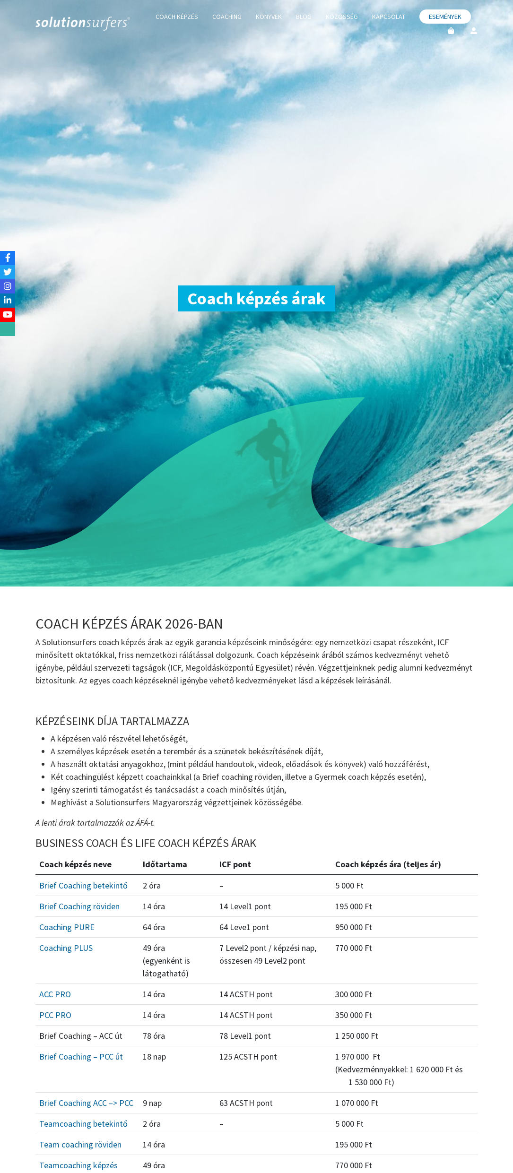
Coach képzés (177, 16)
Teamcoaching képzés (78, 1165)
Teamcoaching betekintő (83, 1123)
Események (445, 16)
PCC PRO (55, 1014)
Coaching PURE (67, 927)
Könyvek (269, 16)
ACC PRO (55, 994)
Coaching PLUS (66, 947)
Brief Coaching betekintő (83, 885)
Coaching (227, 16)
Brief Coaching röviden (79, 906)
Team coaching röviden (80, 1144)
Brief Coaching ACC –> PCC (86, 1102)
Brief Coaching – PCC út (81, 1056)
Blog (304, 16)
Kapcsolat (388, 16)
